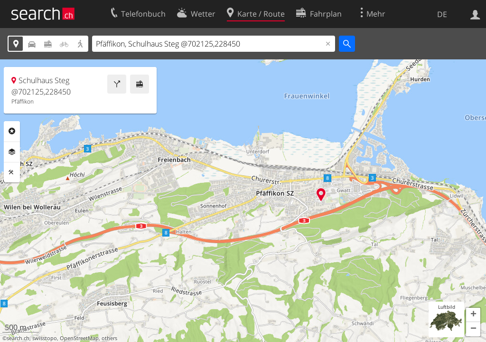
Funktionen (12, 172)
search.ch (18, 338)
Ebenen (12, 152)
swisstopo (44, 338)
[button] (473, 315)
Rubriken (12, 131)
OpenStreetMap (79, 338)
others (109, 338)
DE (442, 14)
